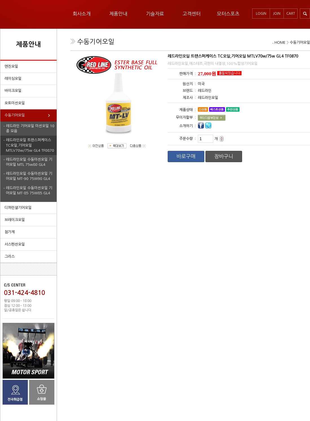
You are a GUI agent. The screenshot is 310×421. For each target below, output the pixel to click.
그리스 (10, 256)
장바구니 (223, 156)
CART (290, 13)
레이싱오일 (13, 78)
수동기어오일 (15, 115)
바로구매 (186, 156)
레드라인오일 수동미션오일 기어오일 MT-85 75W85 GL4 (29, 190)
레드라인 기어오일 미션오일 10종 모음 (30, 128)
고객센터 (192, 13)
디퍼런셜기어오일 (18, 208)
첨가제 (10, 232)
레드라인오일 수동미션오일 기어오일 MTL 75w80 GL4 (29, 162)
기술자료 (155, 13)
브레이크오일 (15, 220)
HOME (279, 42)
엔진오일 (11, 66)
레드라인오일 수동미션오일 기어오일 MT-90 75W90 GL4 (29, 176)
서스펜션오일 (15, 244)
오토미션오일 (15, 103)
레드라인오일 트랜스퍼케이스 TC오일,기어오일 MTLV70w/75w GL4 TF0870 (30, 145)
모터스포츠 (228, 13)
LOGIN (261, 13)
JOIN (276, 13)
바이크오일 (13, 90)
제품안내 (118, 13)
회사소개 (82, 13)
